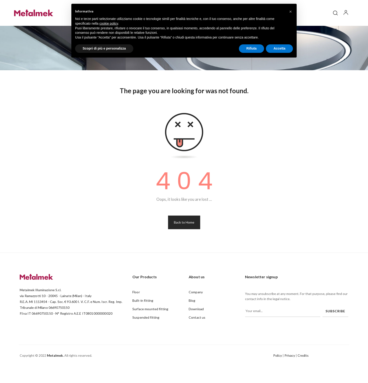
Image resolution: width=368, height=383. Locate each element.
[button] (290, 11)
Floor (136, 309)
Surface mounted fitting (150, 326)
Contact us (197, 334)
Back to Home (184, 239)
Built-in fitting (142, 317)
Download (196, 326)
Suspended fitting (145, 334)
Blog (192, 317)
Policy (277, 372)
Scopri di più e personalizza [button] (104, 48)
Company (196, 309)
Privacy (289, 372)
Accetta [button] (279, 48)
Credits (303, 372)
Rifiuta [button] (251, 48)
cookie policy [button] (109, 23)
